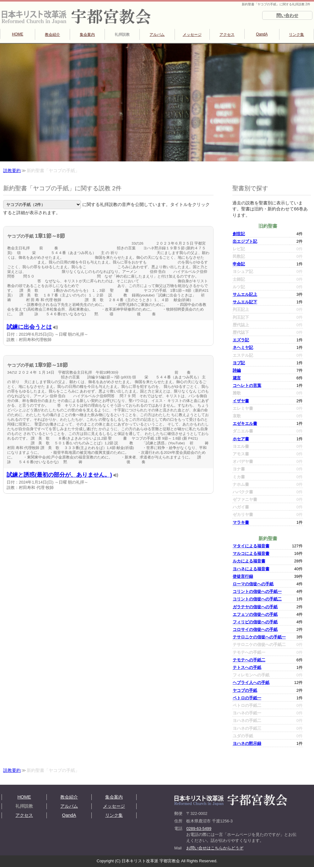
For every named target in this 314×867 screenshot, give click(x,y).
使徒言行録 (243, 576)
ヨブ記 (239, 362)
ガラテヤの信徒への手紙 (255, 606)
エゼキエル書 (245, 423)
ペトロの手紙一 (247, 698)
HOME (17, 34)
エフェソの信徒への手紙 (255, 614)
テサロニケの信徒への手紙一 (259, 637)
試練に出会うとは (29, 327)
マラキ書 (241, 522)
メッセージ (192, 34)
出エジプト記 (245, 241)
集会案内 (87, 34)
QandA (262, 34)
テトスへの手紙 (247, 667)
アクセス (227, 34)
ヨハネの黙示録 (247, 743)
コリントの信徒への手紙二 (257, 599)
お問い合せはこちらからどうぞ (214, 848)
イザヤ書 (241, 400)
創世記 (239, 233)
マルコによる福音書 (251, 553)
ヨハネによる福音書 (251, 568)
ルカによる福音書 (249, 561)
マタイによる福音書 (251, 546)
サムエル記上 (245, 294)
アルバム (157, 34)
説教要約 (12, 170)
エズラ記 (241, 340)
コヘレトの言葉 (247, 385)
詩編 (237, 370)
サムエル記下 (245, 302)
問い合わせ (287, 15)
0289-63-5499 (198, 828)
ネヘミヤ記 (243, 347)
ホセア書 (241, 438)
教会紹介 (52, 34)
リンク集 (296, 34)
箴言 (237, 378)
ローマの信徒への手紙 (253, 584)
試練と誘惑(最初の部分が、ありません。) (59, 475)
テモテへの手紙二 (249, 660)
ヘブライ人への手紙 (251, 682)
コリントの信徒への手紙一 (257, 591)
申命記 (239, 264)
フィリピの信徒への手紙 (255, 622)
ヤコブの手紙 (245, 690)
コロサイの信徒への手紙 (255, 629)
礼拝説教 (122, 34)
